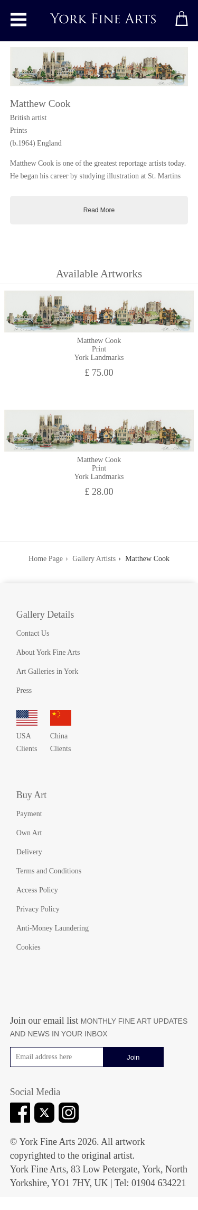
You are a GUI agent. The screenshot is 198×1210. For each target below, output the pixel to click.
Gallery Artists (94, 559)
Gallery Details (45, 614)
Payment (29, 814)
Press (24, 690)
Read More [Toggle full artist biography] (99, 210)
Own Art (29, 833)
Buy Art (31, 795)
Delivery (29, 852)
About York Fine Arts (48, 652)
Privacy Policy (38, 909)
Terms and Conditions (48, 871)
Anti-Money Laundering (52, 928)
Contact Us (33, 633)
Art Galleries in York (47, 671)
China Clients (60, 736)
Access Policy (37, 890)
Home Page (46, 559)
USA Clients (26, 736)
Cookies (28, 947)
